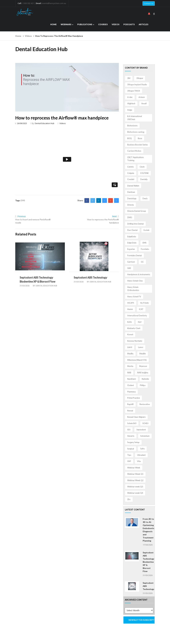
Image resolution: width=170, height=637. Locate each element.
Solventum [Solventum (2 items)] (145, 436)
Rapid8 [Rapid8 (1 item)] (130, 404)
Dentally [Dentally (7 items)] (144, 179)
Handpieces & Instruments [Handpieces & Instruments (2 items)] (138, 274)
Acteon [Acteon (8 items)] (142, 97)
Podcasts (129, 24)
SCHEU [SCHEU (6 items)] (145, 423)
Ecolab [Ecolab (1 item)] (146, 230)
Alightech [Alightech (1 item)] (131, 103)
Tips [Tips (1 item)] (129, 455)
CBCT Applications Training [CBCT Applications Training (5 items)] (135, 159)
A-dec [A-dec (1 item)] (129, 97)
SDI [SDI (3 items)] (128, 429)
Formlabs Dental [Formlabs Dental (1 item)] (134, 255)
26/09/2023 (21, 123)
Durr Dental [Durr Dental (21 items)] (132, 230)
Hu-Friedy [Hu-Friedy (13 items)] (144, 303)
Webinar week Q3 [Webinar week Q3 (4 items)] (135, 486)
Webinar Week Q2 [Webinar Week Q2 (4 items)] (135, 480)
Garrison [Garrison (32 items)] (131, 262)
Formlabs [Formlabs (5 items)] (145, 249)
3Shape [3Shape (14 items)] (139, 78)
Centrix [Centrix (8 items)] (130, 167)
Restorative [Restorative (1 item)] (145, 404)
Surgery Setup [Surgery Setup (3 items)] (133, 442)
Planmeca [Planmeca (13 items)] (131, 391)
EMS (23, 200)
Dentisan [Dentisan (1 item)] (131, 192)
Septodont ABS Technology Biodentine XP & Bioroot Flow (148, 561)
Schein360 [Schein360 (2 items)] (131, 423)
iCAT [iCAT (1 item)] (141, 309)
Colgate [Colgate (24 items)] (130, 173)
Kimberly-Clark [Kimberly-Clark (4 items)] (133, 328)
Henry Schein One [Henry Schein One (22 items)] (135, 281)
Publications (85, 24)
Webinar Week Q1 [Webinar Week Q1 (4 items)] (135, 474)
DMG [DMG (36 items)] (129, 217)
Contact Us (148, 3)
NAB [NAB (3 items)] (129, 372)
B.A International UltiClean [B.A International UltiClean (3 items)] (134, 118)
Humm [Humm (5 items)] (130, 309)
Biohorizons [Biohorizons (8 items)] (132, 125)
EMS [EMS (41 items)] (144, 243)
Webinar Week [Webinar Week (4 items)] (133, 467)
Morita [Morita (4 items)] (130, 366)
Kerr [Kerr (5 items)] (140, 322)
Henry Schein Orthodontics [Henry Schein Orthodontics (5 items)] (133, 288)
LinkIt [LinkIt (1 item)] (129, 347)
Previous (20, 216)
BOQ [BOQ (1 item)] (129, 138)
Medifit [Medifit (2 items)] (142, 353)
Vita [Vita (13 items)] (139, 461)
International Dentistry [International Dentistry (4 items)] (137, 315)
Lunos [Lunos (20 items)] (140, 347)
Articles (143, 24)
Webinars (67, 24)
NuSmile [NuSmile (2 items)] (145, 379)
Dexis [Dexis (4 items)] (145, 198)
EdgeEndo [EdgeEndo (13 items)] (131, 236)
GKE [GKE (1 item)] (129, 268)
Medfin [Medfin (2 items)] (130, 353)
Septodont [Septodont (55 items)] (141, 429)
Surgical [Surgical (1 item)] (130, 448)
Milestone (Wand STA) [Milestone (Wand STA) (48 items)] (137, 360)
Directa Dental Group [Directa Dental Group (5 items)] (136, 211)
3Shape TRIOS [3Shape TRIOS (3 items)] (133, 91)
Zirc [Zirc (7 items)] (129, 499)
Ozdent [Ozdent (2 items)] (130, 385)
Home (53, 24)
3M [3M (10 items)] (128, 78)
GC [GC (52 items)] (142, 262)
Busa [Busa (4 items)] (140, 138)
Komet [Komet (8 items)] (130, 334)
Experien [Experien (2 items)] (131, 249)
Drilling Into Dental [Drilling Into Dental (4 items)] (135, 224)
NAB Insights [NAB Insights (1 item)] (142, 372)
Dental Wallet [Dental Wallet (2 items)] (133, 185)
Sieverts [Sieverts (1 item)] (130, 436)
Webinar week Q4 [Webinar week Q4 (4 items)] (135, 493)
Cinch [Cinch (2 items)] (142, 167)
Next (115, 216)
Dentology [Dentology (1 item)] (131, 198)
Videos (115, 24)
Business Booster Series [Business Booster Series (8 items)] (137, 144)
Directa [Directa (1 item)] (130, 205)
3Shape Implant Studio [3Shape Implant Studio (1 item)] (137, 84)
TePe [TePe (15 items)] (142, 448)
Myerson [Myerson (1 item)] (143, 366)
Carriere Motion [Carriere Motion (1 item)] (134, 151)
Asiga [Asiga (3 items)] (129, 110)
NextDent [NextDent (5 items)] (131, 379)
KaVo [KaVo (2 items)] (129, 322)
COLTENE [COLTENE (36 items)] (144, 173)
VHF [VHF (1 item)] (129, 461)
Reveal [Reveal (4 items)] (130, 410)
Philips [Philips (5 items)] (143, 385)
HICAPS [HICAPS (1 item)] (130, 303)
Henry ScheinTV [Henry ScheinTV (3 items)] (134, 296)
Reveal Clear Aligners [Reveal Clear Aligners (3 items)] (136, 417)
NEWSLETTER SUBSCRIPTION (142, 620)
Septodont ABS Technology (90, 277)
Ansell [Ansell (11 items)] (144, 103)
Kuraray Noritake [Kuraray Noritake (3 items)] (134, 341)
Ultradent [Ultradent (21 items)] (141, 455)
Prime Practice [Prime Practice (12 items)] (133, 398)
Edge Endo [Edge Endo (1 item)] (131, 243)
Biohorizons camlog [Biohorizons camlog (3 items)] (135, 132)
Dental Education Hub (44, 123)
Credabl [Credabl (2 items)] (130, 179)
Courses (103, 24)
